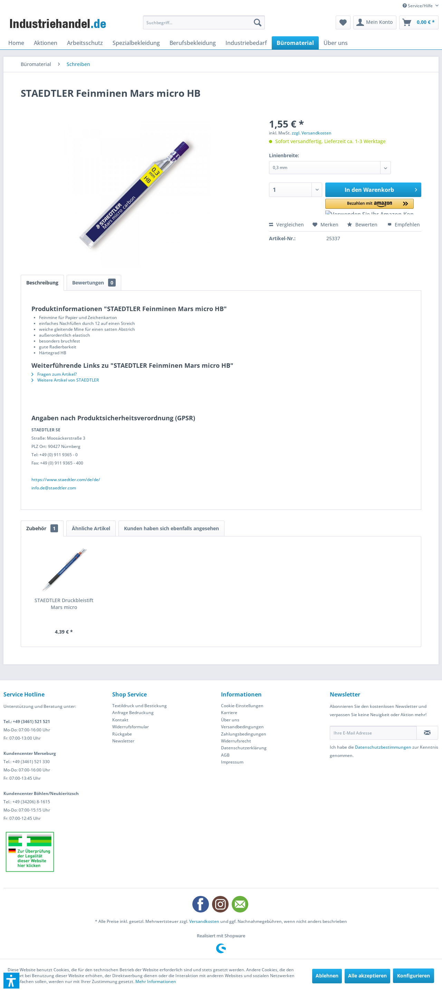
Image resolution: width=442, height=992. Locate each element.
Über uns (230, 720)
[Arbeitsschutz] (85, 42)
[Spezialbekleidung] (136, 42)
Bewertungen (94, 283)
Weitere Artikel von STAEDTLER (65, 380)
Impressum (232, 762)
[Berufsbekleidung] (193, 42)
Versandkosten (204, 921)
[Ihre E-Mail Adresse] (373, 733)
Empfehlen (403, 224)
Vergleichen (286, 224)
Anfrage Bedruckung (133, 712)
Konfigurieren (413, 975)
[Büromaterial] (295, 42)
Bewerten (363, 224)
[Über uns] (336, 42)
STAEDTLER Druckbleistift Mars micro (64, 603)
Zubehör (42, 528)
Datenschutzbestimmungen (383, 747)
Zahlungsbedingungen (243, 734)
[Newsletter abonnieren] (427, 733)
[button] (355, 206)
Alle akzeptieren (367, 975)
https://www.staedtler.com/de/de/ (65, 480)
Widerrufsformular (130, 727)
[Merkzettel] (343, 22)
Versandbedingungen (242, 727)
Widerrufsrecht (236, 741)
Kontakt (120, 720)
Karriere (229, 712)
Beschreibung (42, 282)
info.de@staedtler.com (53, 488)
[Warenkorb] (419, 22)
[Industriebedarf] (246, 42)
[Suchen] (257, 22)
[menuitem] (204, 22)
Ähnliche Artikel (91, 528)
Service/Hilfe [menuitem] (418, 6)
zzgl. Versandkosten (312, 133)
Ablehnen (327, 975)
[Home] (16, 42)
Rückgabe (122, 734)
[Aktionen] (45, 42)
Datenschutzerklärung (244, 748)
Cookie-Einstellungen (242, 706)
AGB (225, 755)
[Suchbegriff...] (204, 22)
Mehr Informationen (155, 981)
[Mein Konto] (374, 22)
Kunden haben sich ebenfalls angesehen (171, 528)
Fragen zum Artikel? (54, 374)
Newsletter (123, 741)
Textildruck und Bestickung (139, 706)
